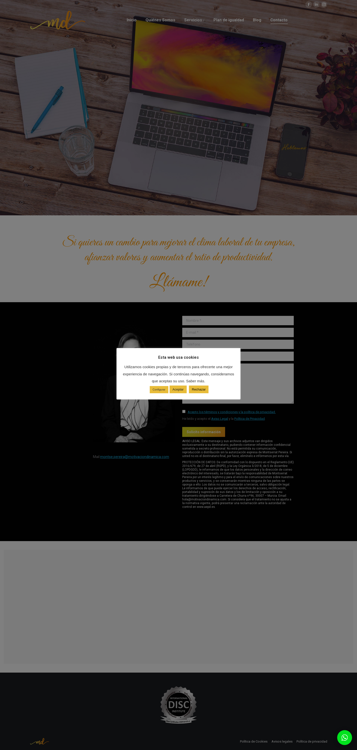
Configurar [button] (159, 389)
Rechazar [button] (199, 389)
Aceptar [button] (178, 389)
